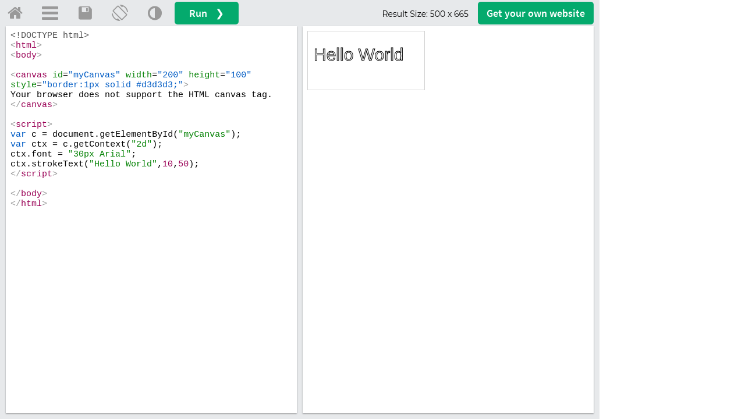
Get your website (536, 13)
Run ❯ (206, 13)
